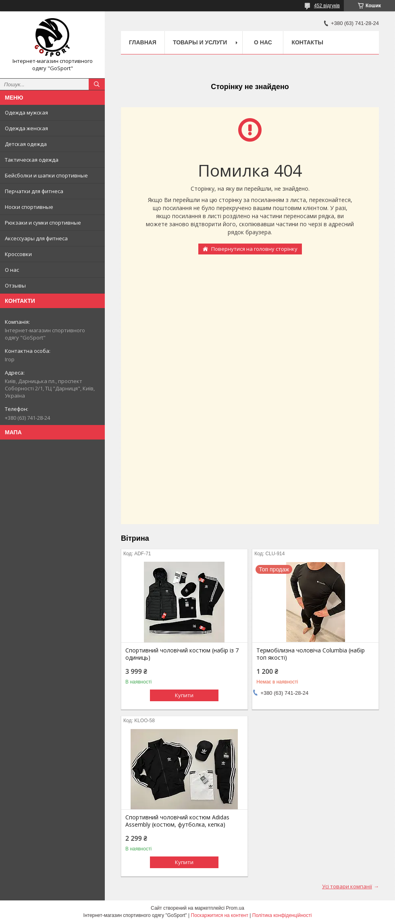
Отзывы (15, 285)
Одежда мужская (26, 112)
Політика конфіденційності (282, 915)
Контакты (307, 42)
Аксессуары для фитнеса (36, 238)
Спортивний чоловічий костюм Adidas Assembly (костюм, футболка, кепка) (177, 821)
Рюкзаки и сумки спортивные (43, 222)
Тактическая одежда (31, 159)
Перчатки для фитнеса (34, 191)
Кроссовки (18, 254)
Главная (142, 42)
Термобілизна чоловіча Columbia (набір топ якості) (310, 654)
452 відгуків (327, 5)
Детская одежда (26, 144)
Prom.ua (235, 908)
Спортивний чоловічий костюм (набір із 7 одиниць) (182, 654)
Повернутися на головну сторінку (254, 248)
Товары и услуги (200, 42)
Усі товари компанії (347, 886)
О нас (12, 269)
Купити (184, 695)
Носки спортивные (29, 206)
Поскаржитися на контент (219, 915)
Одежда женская (26, 128)
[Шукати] (97, 84)
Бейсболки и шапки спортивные (46, 175)
